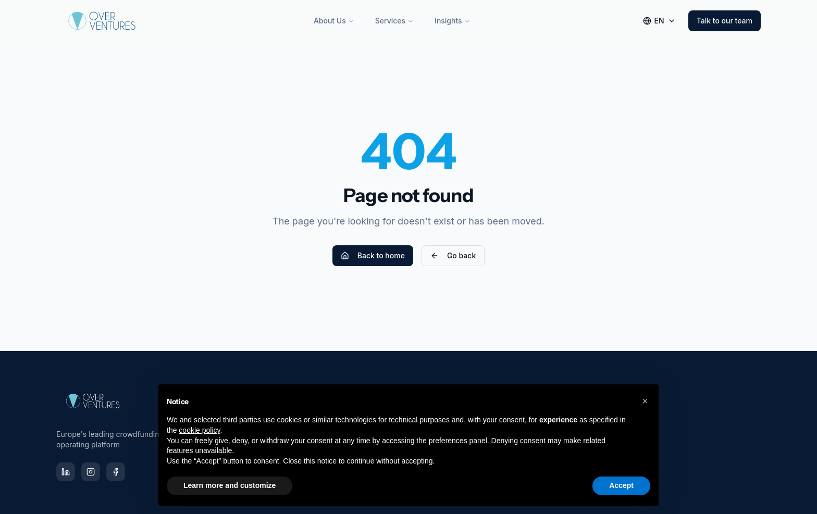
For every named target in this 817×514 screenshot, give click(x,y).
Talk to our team (724, 20)
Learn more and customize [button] (229, 485)
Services (394, 20)
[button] (645, 401)
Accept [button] (621, 485)
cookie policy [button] (199, 430)
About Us (334, 20)
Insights (453, 20)
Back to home (373, 255)
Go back (453, 255)
